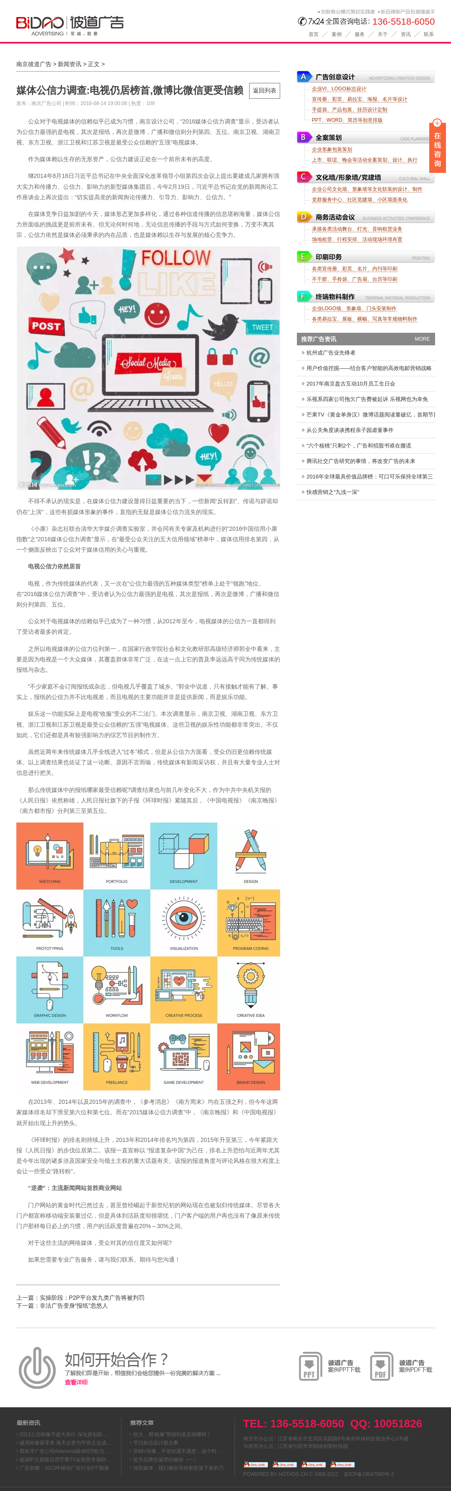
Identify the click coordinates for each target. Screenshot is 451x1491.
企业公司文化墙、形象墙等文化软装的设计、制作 (367, 189)
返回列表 (264, 90)
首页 (314, 34)
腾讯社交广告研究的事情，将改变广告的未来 (358, 461)
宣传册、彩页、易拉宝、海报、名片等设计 (359, 99)
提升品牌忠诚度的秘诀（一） (165, 1460)
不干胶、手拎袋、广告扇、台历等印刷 (354, 279)
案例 (337, 34)
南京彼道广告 (34, 64)
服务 (360, 34)
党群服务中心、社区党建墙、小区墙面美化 (359, 200)
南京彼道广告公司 (117, 24)
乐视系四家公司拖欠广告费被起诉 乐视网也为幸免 (364, 399)
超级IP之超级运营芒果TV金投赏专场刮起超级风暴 (75, 1460)
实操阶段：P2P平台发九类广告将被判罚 (92, 1297)
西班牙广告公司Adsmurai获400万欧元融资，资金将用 (80, 1451)
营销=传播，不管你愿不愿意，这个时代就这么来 (187, 1451)
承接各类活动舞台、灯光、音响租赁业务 (357, 229)
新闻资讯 (69, 64)
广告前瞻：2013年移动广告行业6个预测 (64, 1468)
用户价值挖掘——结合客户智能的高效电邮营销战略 (366, 368)
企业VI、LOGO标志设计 (339, 89)
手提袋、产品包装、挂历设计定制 (349, 110)
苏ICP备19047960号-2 (369, 1474)
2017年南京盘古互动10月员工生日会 (348, 383)
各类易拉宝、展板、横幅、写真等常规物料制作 (364, 319)
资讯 (406, 34)
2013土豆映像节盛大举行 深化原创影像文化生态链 (76, 1434)
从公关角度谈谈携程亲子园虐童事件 (347, 430)
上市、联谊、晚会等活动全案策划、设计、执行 (364, 160)
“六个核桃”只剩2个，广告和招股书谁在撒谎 (356, 445)
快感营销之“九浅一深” (330, 492)
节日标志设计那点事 (155, 1443)
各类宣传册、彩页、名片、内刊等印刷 (354, 269)
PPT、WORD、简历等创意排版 (347, 120)
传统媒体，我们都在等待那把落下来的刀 (178, 1468)
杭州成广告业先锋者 (328, 353)
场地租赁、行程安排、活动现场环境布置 (357, 239)
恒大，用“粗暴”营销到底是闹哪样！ (172, 1434)
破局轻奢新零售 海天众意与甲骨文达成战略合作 (73, 1443)
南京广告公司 (46, 103)
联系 (429, 34)
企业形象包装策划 (332, 149)
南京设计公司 (157, 121)
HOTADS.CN (293, 1474)
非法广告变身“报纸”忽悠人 (74, 1305)
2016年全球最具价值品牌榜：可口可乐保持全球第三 (367, 476)
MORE (422, 339)
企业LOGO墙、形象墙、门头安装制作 (354, 308)
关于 (383, 34)
